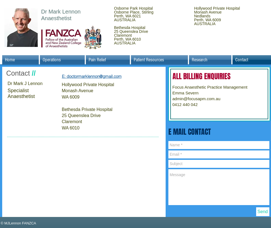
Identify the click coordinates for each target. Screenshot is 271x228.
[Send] (262, 211)
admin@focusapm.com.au (196, 98)
